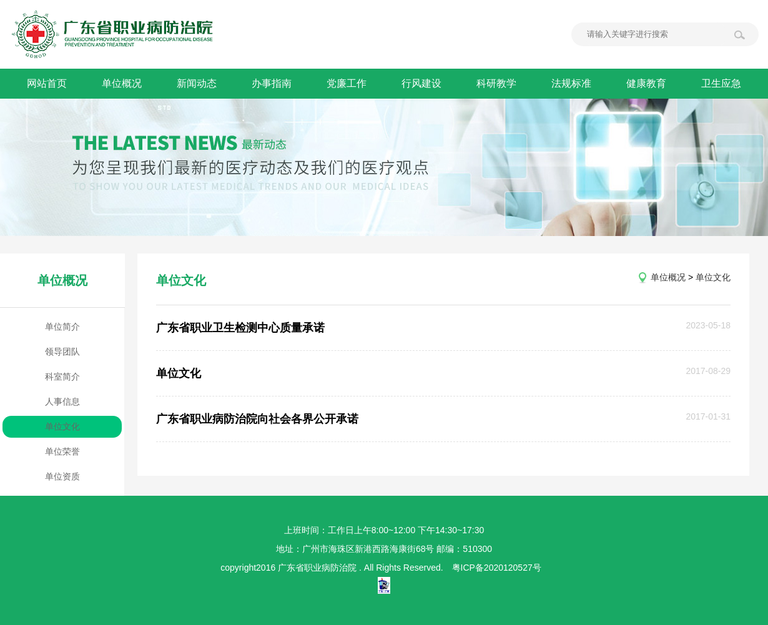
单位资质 (62, 476)
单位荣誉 (62, 451)
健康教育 (646, 83)
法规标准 (571, 83)
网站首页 (47, 83)
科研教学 (496, 83)
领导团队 (62, 352)
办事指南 (272, 83)
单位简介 (62, 327)
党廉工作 (347, 83)
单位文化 (62, 426)
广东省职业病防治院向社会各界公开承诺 (257, 419)
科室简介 (62, 376)
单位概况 (122, 83)
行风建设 (421, 83)
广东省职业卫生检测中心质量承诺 (240, 328)
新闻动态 (197, 83)
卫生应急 (721, 83)
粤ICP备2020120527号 (496, 568)
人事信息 (62, 401)
